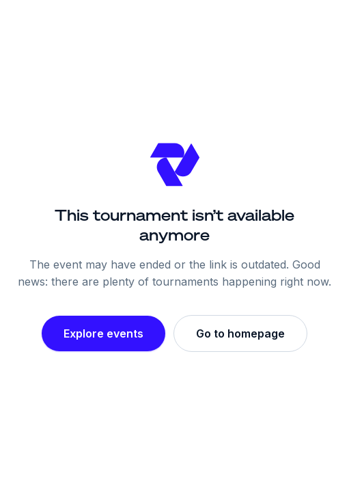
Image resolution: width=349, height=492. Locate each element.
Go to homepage (240, 333)
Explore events (103, 333)
